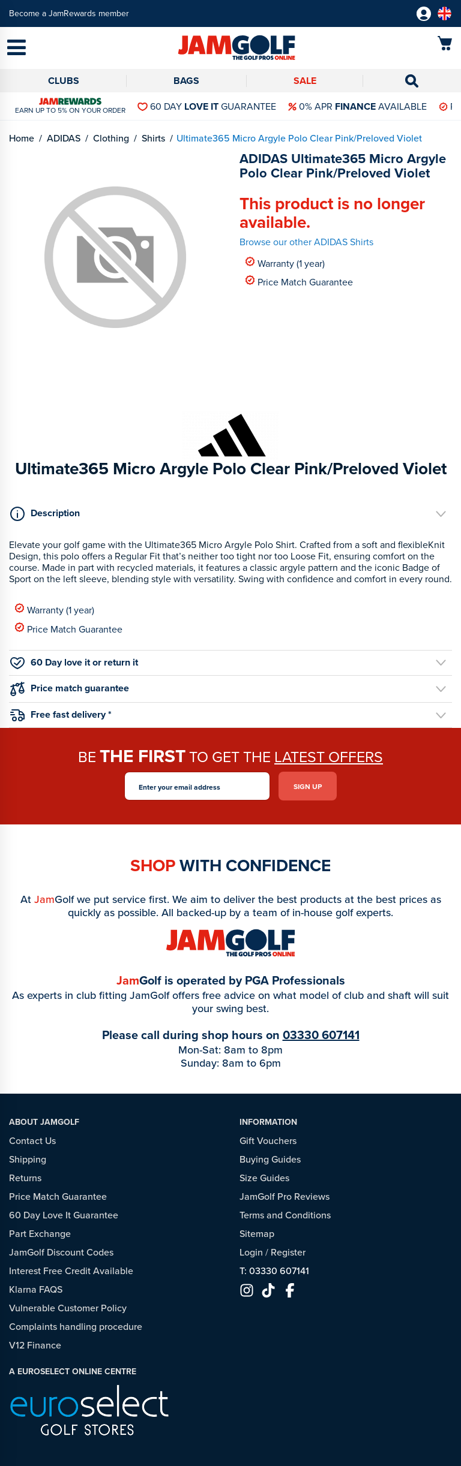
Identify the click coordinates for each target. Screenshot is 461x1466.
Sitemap (257, 1233)
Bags (186, 81)
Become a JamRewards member (69, 13)
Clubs (63, 81)
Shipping (27, 1159)
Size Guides (264, 1177)
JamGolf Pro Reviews (285, 1196)
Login (251, 1252)
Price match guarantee (69, 688)
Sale (305, 81)
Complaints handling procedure (75, 1326)
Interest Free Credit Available (71, 1270)
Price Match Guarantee (299, 281)
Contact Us (32, 1140)
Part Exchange (40, 1233)
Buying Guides (270, 1159)
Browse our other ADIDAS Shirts (306, 242)
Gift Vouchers (268, 1140)
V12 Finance (35, 1344)
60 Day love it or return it (74, 662)
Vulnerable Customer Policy (68, 1307)
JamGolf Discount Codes (61, 1252)
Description (45, 513)
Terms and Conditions (285, 1214)
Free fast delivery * (61, 714)
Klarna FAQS (35, 1289)
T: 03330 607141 (274, 1270)
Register (288, 1252)
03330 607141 (321, 1034)
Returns (25, 1177)
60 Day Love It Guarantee (63, 1214)
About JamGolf (44, 1122)
